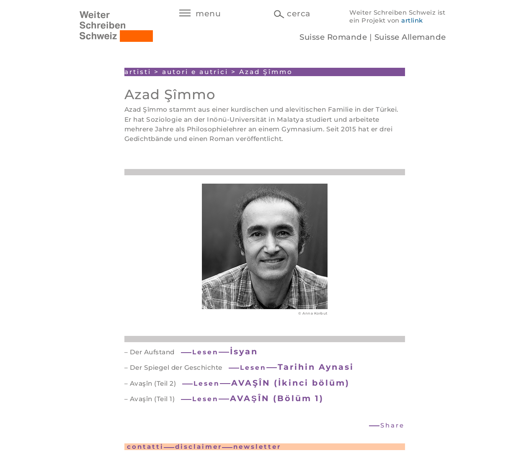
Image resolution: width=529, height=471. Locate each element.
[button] (387, 425)
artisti (137, 72)
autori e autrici (195, 72)
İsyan (244, 351)
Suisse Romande (333, 37)
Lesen (205, 352)
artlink (412, 20)
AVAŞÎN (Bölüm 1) (277, 398)
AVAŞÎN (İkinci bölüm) (290, 383)
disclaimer (198, 447)
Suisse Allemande (410, 37)
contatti (145, 447)
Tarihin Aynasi (316, 367)
